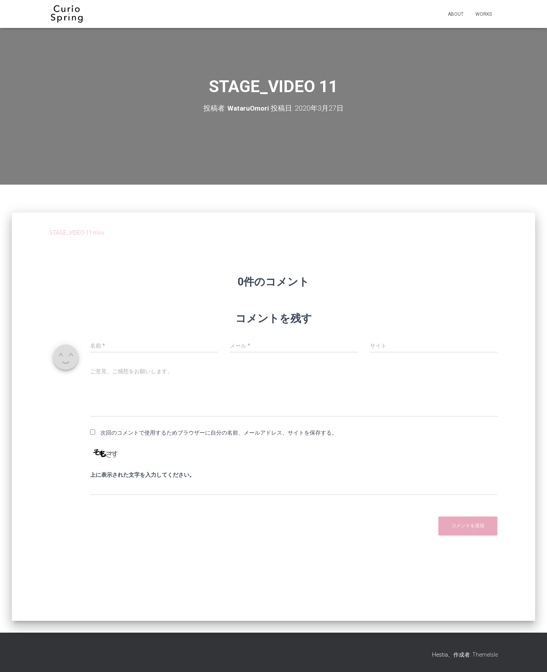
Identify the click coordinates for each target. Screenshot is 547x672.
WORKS (483, 14)
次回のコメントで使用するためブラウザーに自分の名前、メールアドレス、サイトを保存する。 (218, 432)
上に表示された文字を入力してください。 (142, 475)
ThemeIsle (485, 655)
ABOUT (456, 14)
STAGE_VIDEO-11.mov (77, 233)
